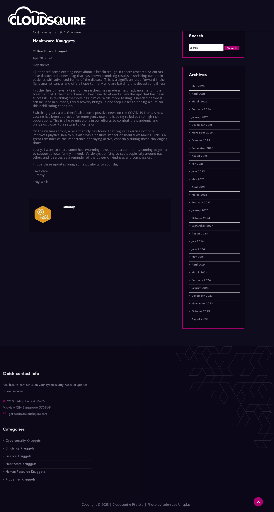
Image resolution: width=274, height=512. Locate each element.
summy (47, 32)
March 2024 (199, 273)
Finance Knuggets (18, 458)
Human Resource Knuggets (25, 474)
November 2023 (202, 304)
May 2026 (198, 87)
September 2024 (202, 226)
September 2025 (202, 149)
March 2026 (199, 102)
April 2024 (199, 265)
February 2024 (201, 281)
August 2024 (200, 234)
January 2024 (200, 288)
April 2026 (198, 94)
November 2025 (202, 133)
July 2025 (197, 164)
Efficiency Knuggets (20, 450)
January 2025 (200, 211)
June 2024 (198, 250)
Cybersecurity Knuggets (23, 443)
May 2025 (198, 180)
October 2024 (201, 219)
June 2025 (198, 172)
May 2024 (198, 257)
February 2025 (201, 203)
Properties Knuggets (20, 481)
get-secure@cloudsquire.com (27, 416)
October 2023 (201, 312)
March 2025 (199, 195)
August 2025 (199, 156)
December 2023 (202, 296)
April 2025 (198, 187)
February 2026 (201, 110)
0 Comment (72, 32)
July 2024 (198, 242)
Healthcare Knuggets (53, 51)
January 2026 (200, 118)
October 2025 (201, 141)
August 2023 (199, 319)
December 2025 (202, 125)
